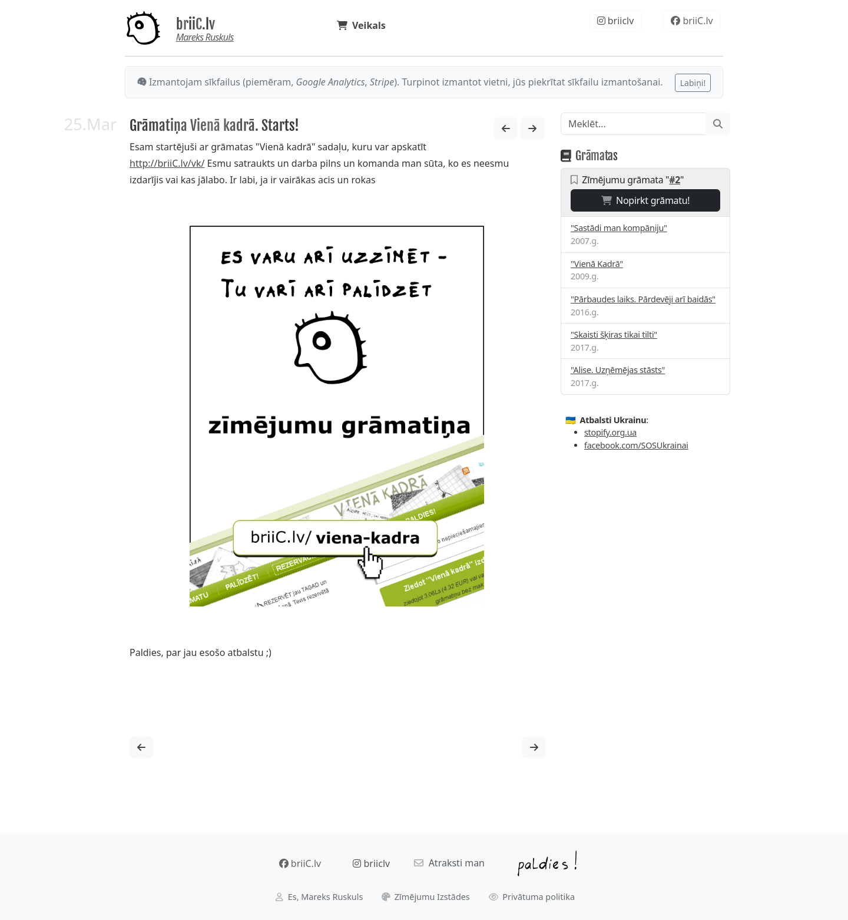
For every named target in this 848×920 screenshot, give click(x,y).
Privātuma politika (532, 896)
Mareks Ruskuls (205, 37)
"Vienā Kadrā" (597, 263)
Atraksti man (449, 862)
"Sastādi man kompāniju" (619, 227)
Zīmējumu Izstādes (426, 896)
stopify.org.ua (610, 432)
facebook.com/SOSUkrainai (636, 445)
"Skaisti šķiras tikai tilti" (614, 334)
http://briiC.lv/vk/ (167, 163)
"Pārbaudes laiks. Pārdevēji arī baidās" (643, 299)
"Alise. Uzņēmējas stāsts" (618, 369)
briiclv (615, 20)
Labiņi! (692, 82)
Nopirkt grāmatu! (645, 200)
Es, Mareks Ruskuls (319, 896)
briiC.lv (195, 24)
